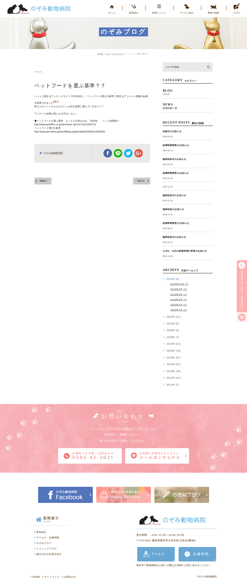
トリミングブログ (46, 548)
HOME (100, 54)
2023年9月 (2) (178, 289)
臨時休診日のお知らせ (174, 159)
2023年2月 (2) (178, 304)
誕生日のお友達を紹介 (49, 554)
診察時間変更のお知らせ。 (177, 145)
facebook (107, 150)
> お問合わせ (68, 576)
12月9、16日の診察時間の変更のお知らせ (185, 251)
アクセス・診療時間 (47, 537)
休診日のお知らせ (172, 131)
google (138, 150)
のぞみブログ (118, 54)
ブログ (107, 54)
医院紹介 (41, 532)
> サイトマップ (50, 576)
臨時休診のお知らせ (173, 209)
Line (118, 150)
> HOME (35, 576)
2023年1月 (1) (178, 310)
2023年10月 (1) (179, 284)
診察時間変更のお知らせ (176, 173)
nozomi (43, 64)
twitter (128, 150)
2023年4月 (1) (178, 294)
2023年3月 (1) (178, 299)
